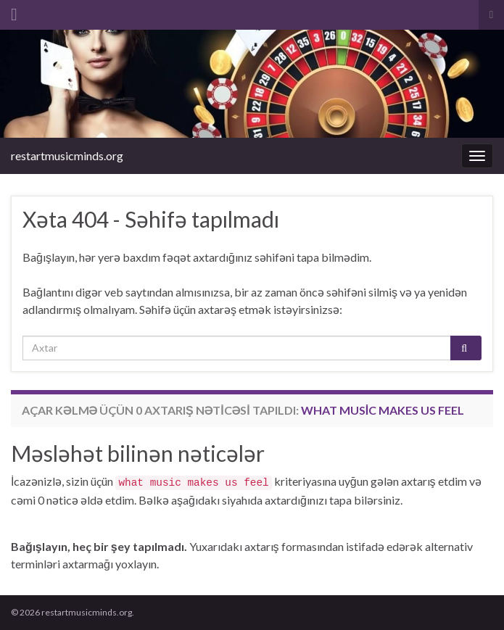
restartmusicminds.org (67, 155)
